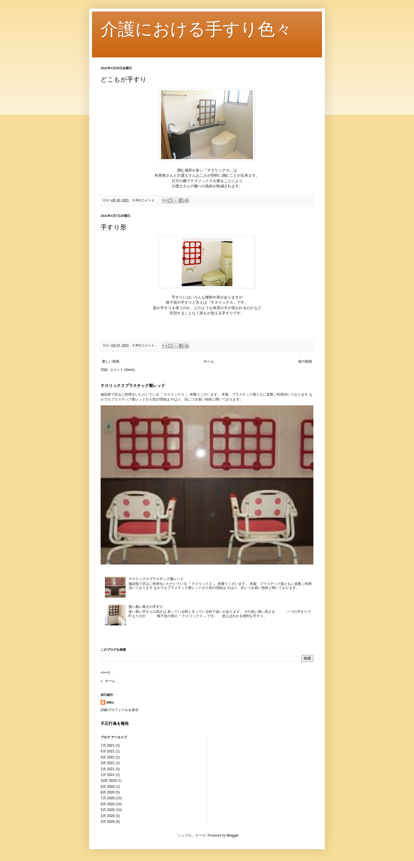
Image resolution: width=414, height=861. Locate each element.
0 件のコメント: (144, 200)
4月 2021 (108, 757)
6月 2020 (108, 804)
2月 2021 (108, 769)
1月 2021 (108, 775)
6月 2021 (108, 751)
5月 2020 (108, 810)
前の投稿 (305, 361)
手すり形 (113, 227)
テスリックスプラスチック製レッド (133, 385)
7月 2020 (108, 798)
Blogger (233, 835)
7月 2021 (108, 745)
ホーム (209, 361)
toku (110, 702)
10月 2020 (108, 781)
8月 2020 (108, 792)
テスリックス (218, 170)
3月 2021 (108, 763)
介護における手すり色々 (196, 29)
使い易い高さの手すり (146, 607)
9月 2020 (108, 787)
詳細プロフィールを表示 (120, 710)
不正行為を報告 (115, 723)
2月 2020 (108, 822)
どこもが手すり (124, 79)
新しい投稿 (110, 361)
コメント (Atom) (122, 370)
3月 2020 (108, 816)
